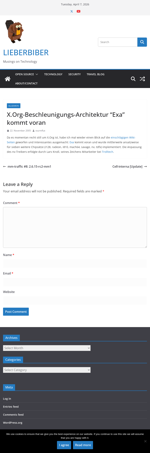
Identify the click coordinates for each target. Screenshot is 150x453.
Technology (53, 74)
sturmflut (40, 130)
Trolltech (107, 152)
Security (74, 74)
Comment (11, 203)
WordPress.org (12, 422)
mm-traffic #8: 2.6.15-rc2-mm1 (27, 166)
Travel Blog (95, 74)
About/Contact (26, 83)
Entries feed (11, 406)
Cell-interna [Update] (129, 166)
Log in (7, 398)
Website (9, 292)
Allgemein (13, 105)
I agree (64, 445)
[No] (145, 441)
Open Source (24, 74)
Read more (83, 445)
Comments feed (13, 414)
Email (8, 273)
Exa (72, 142)
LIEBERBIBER (26, 52)
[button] (36, 74)
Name (8, 255)
